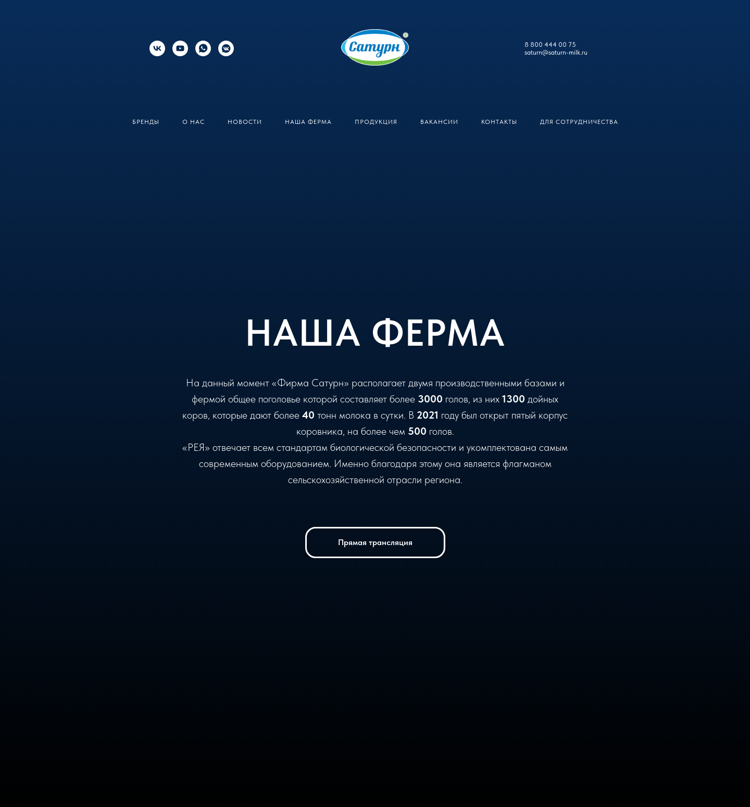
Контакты (499, 121)
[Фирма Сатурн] (157, 53)
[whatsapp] (203, 53)
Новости (245, 121)
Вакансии (439, 121)
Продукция (376, 121)
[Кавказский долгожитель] (226, 53)
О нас (193, 121)
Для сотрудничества (579, 121)
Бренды (145, 121)
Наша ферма (308, 121)
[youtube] (180, 53)
